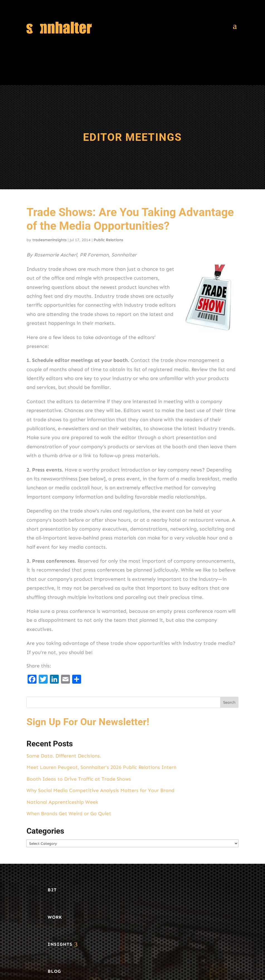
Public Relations (108, 240)
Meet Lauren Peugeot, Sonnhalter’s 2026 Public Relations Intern (101, 767)
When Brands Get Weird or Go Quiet (68, 813)
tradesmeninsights (49, 240)
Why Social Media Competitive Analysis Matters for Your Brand (100, 790)
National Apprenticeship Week (62, 802)
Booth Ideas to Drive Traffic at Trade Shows (78, 779)
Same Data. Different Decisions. (63, 756)
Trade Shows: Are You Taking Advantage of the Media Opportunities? (130, 219)
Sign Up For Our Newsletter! (87, 722)
